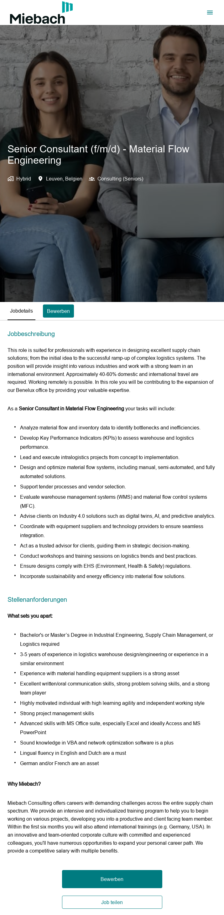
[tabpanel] (112, 619)
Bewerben (112, 879)
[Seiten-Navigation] (209, 12)
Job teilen (112, 902)
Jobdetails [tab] (21, 311)
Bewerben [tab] (58, 311)
